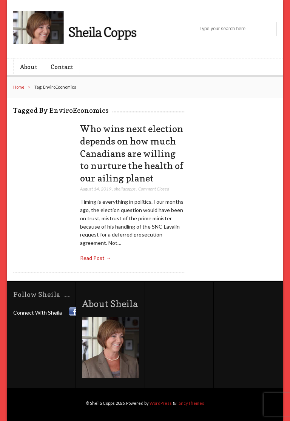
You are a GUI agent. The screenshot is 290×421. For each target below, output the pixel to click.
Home (19, 87)
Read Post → (95, 258)
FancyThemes (190, 403)
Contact (62, 67)
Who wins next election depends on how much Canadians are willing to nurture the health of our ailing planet (132, 153)
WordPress (161, 403)
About (28, 67)
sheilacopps (125, 189)
